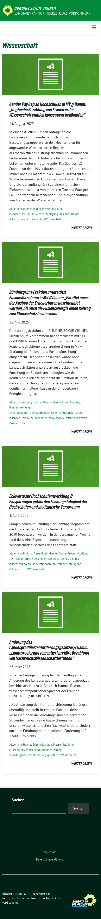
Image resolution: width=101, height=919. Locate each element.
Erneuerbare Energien (44, 412)
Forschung (33, 750)
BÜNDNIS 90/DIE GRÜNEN (35, 8)
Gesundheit (41, 553)
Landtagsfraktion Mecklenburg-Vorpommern (53, 13)
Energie (37, 402)
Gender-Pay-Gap (20, 214)
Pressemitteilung (52, 209)
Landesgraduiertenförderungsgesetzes (34, 755)
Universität (35, 219)
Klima (65, 402)
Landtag (75, 402)
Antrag (27, 402)
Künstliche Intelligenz (67, 564)
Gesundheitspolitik (45, 558)
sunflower (32, 898)
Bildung (28, 553)
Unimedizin (18, 569)
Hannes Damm (32, 209)
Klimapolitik (39, 418)
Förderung (17, 750)
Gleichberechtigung (46, 214)
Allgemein (15, 209)
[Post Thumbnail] (50, 74)
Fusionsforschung (72, 412)
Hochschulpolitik (21, 564)
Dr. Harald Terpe (20, 558)
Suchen (18, 800)
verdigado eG (10, 902)
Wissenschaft (53, 219)
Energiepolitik (19, 412)
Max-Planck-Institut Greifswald (68, 418)
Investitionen (43, 564)
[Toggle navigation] (94, 27)
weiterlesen (81, 228)
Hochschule (18, 219)
